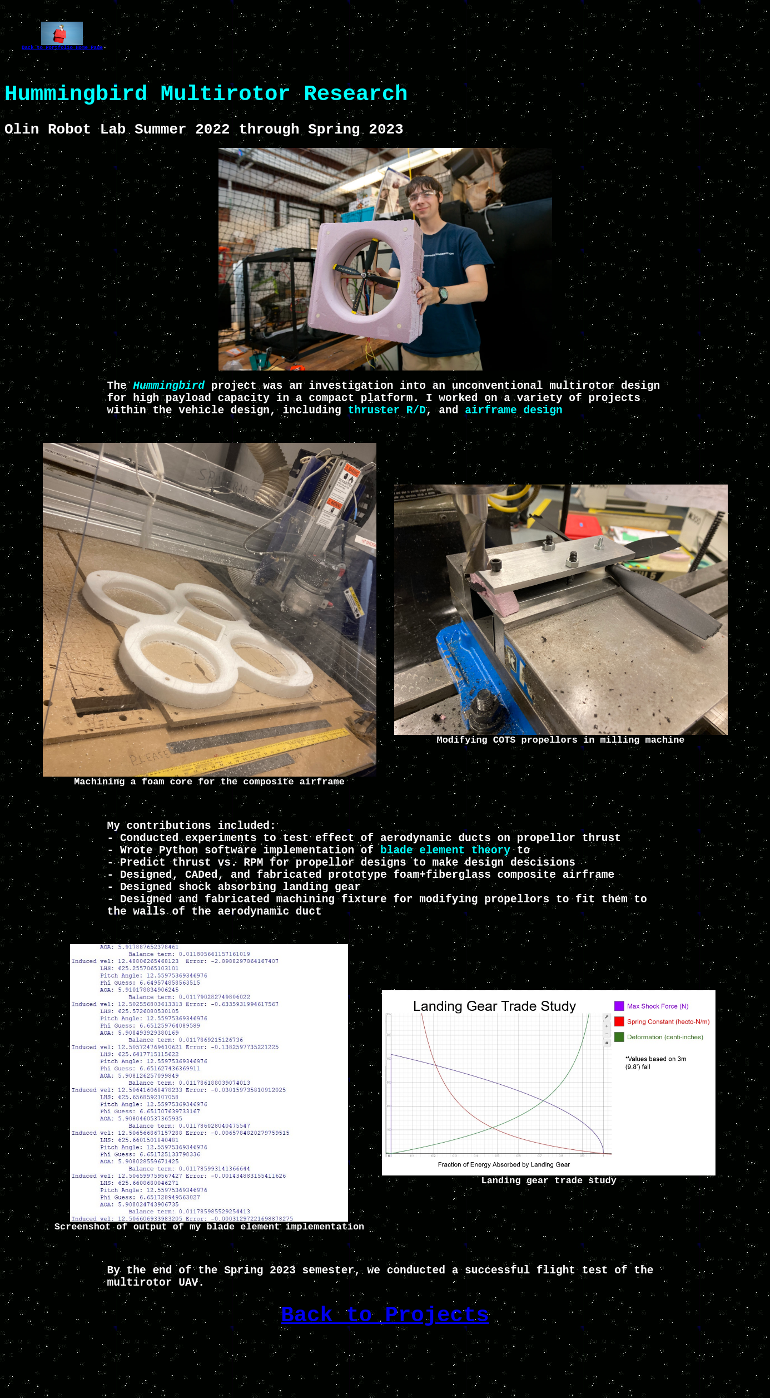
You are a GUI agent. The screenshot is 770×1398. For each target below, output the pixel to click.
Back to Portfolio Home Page (62, 48)
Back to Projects (385, 1369)
